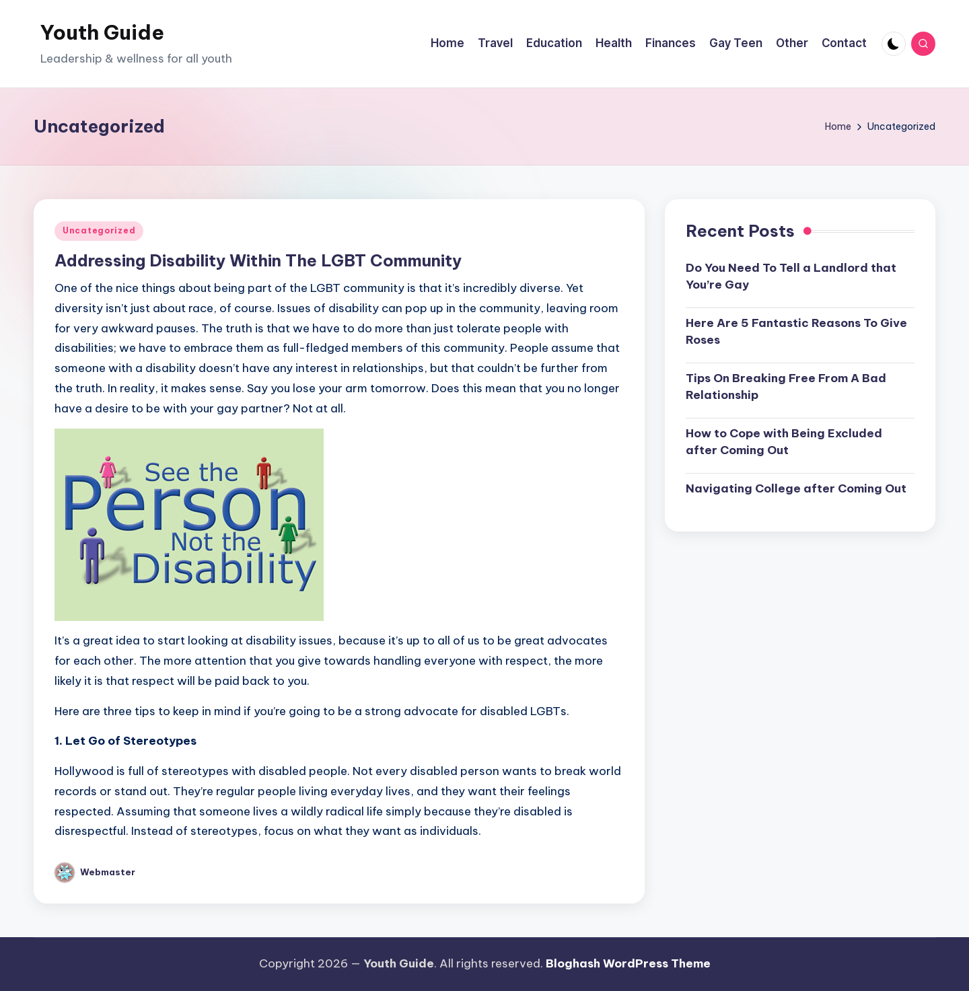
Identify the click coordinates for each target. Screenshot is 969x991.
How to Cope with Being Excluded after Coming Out (784, 442)
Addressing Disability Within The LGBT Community (258, 260)
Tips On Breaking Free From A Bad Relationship (786, 387)
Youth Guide (102, 32)
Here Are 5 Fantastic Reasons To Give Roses (796, 332)
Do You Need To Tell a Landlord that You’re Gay (791, 276)
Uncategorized (99, 230)
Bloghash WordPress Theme (628, 963)
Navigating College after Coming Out (796, 488)
